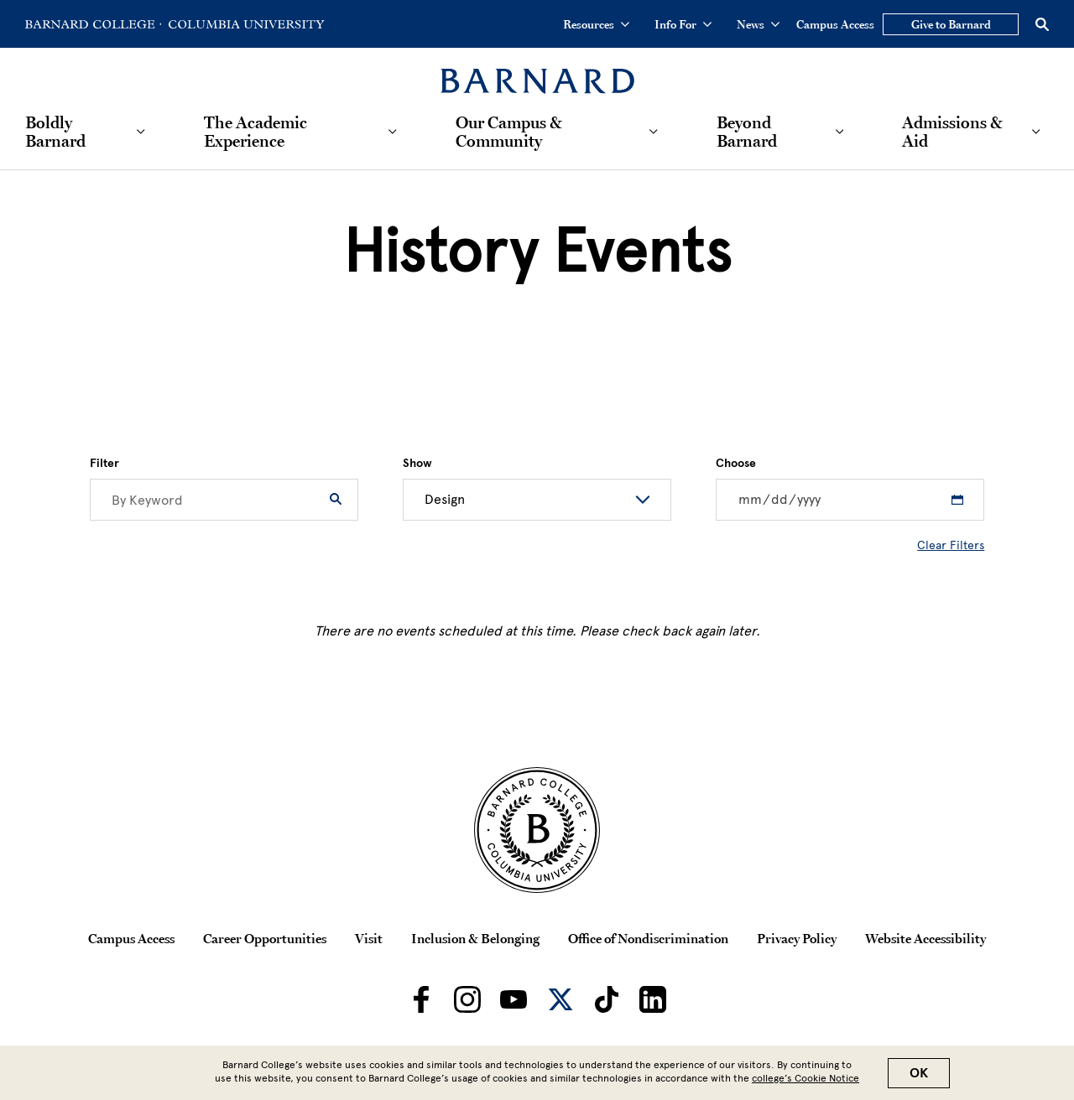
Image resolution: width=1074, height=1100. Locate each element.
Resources (596, 24)
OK (919, 1073)
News (758, 24)
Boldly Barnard (55, 131)
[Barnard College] (537, 71)
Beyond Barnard (747, 131)
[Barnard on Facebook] (421, 999)
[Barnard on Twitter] (560, 999)
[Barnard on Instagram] (467, 999)
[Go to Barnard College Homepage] (93, 24)
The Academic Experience (255, 131)
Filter (104, 463)
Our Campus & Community (509, 131)
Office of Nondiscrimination (648, 938)
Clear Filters (950, 545)
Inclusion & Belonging (475, 938)
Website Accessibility (925, 938)
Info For (683, 24)
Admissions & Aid (952, 131)
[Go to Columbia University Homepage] (245, 24)
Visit (369, 938)
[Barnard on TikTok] (606, 999)
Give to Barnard (951, 24)
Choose (736, 463)
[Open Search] (1042, 24)
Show (417, 463)
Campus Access (835, 24)
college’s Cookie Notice (805, 1078)
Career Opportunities (264, 938)
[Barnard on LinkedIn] (652, 999)
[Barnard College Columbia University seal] (537, 830)
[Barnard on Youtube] (513, 999)
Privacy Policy (797, 938)
